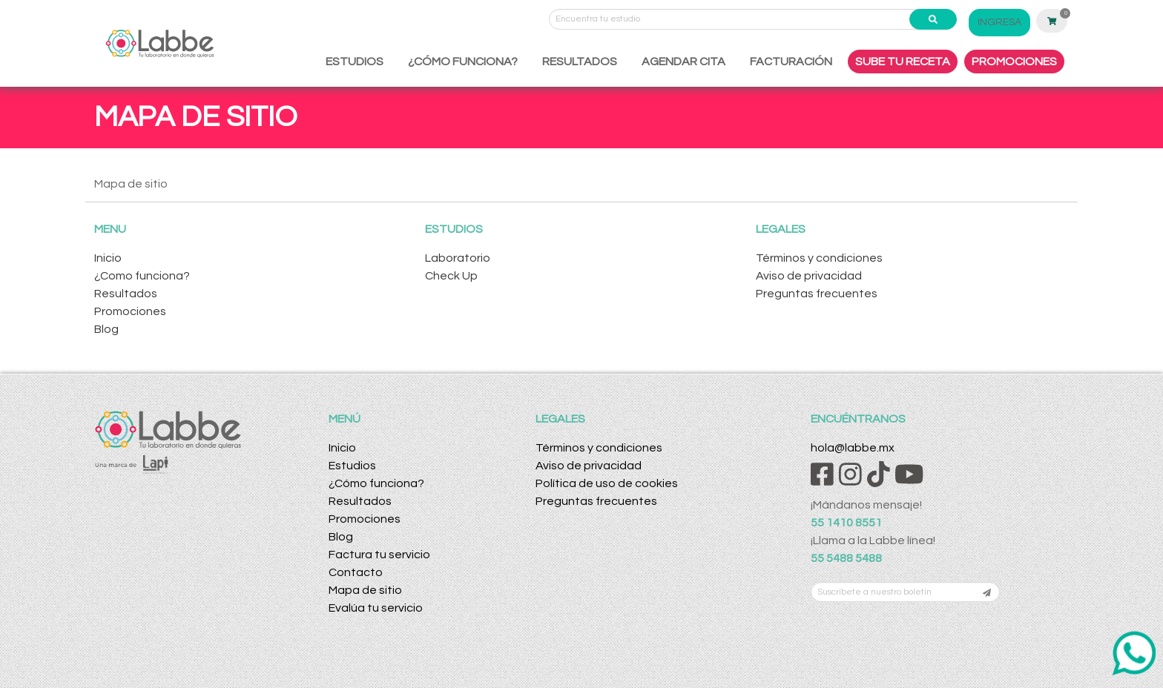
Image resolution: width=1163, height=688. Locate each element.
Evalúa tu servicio (376, 608)
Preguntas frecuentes (816, 294)
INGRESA (999, 22)
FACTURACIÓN (791, 61)
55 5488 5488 (846, 558)
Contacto (356, 572)
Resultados (125, 294)
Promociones (130, 311)
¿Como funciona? (142, 276)
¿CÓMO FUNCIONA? (463, 61)
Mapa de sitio (365, 590)
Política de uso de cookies (607, 483)
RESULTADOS (579, 61)
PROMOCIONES (1014, 61)
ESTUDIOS (354, 61)
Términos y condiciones (819, 258)
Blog (106, 329)
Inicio (108, 258)
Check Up (451, 276)
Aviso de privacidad (809, 276)
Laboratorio (457, 258)
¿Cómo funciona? (376, 483)
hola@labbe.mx (853, 448)
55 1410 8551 (846, 523)
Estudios (352, 466)
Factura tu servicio (379, 554)
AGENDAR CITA (683, 61)
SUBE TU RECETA (902, 61)
